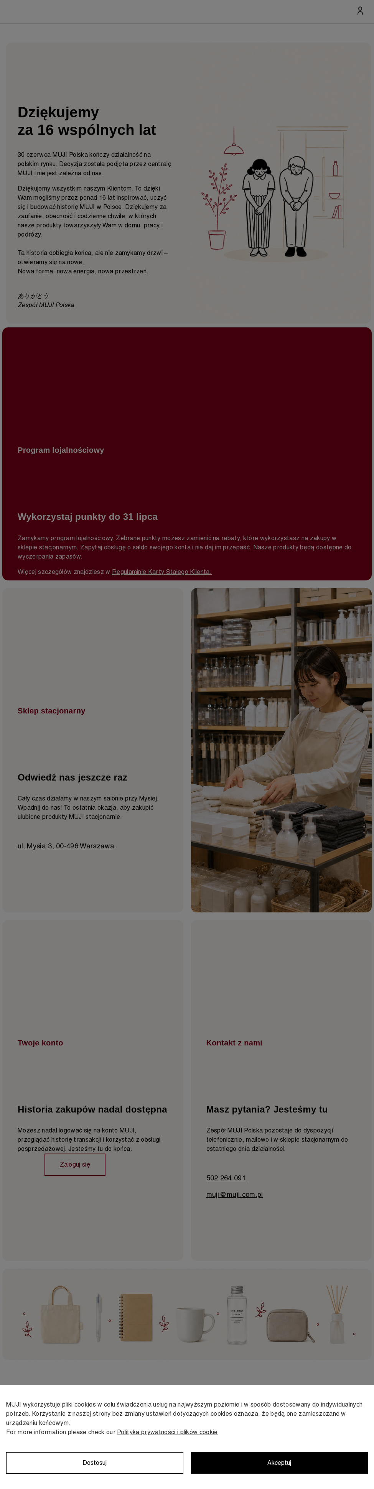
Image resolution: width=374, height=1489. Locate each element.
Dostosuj (94, 1462)
